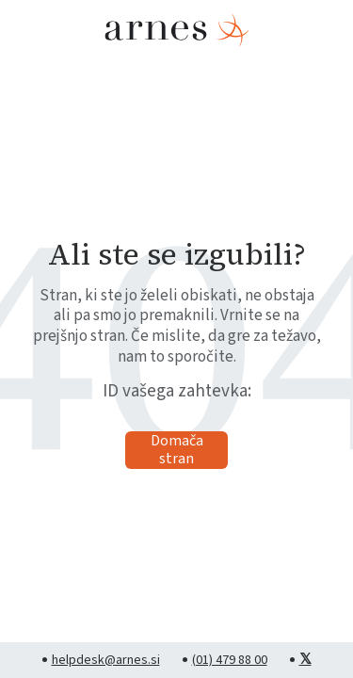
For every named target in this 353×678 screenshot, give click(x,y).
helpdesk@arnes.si (106, 660)
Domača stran (177, 450)
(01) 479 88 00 (229, 660)
